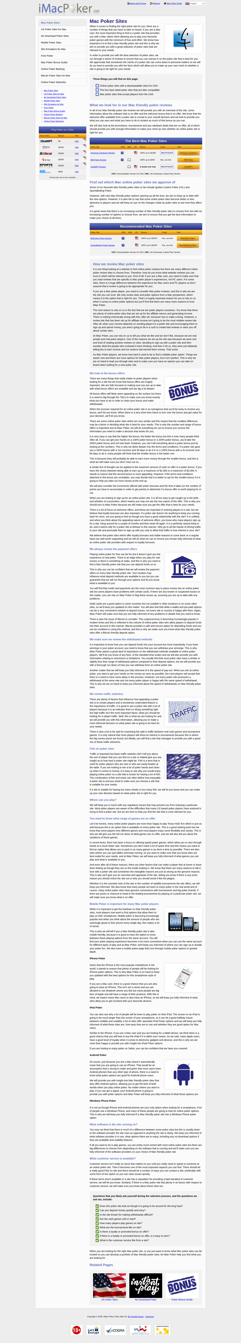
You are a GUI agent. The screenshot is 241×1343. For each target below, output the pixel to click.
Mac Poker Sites (50, 22)
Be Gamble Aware (136, 1317)
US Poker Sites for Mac (53, 29)
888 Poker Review (46, 171)
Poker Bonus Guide (182, 1298)
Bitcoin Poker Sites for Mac (55, 75)
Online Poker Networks (53, 82)
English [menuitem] (193, 4)
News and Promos (138, 3)
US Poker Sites (109, 1298)
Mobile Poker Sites (51, 42)
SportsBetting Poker (187, 245)
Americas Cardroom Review (46, 147)
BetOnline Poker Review (46, 153)
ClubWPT (188, 167)
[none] (195, 3)
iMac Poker (69, 9)
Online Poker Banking (53, 69)
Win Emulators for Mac (53, 49)
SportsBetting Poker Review (103, 245)
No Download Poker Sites (55, 36)
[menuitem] (195, 3)
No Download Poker (145, 1298)
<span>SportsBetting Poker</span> (46, 165)
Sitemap (156, 3)
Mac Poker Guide (174, 3)
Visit (77, 141)
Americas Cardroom (188, 153)
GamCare (149, 1317)
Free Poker (47, 55)
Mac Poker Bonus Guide (54, 62)
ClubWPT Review (46, 141)
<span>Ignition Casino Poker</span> (46, 159)
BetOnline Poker (188, 238)
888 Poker (188, 160)
